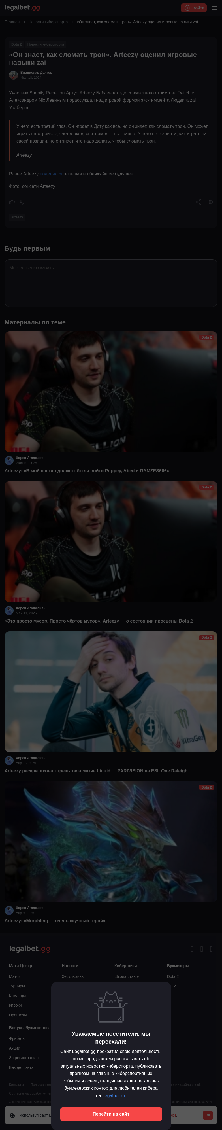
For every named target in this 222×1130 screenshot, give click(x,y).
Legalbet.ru (113, 1095)
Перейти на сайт (111, 1114)
